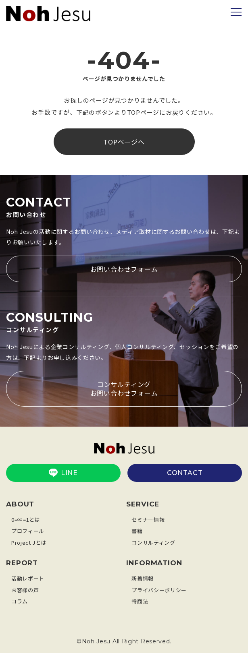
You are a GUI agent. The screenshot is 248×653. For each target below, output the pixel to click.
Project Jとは (28, 542)
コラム (19, 601)
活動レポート (27, 578)
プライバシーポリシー (159, 590)
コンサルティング (153, 542)
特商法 (139, 601)
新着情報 (142, 578)
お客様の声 (25, 590)
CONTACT (185, 473)
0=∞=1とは (25, 519)
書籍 (136, 531)
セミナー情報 (148, 519)
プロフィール (27, 531)
